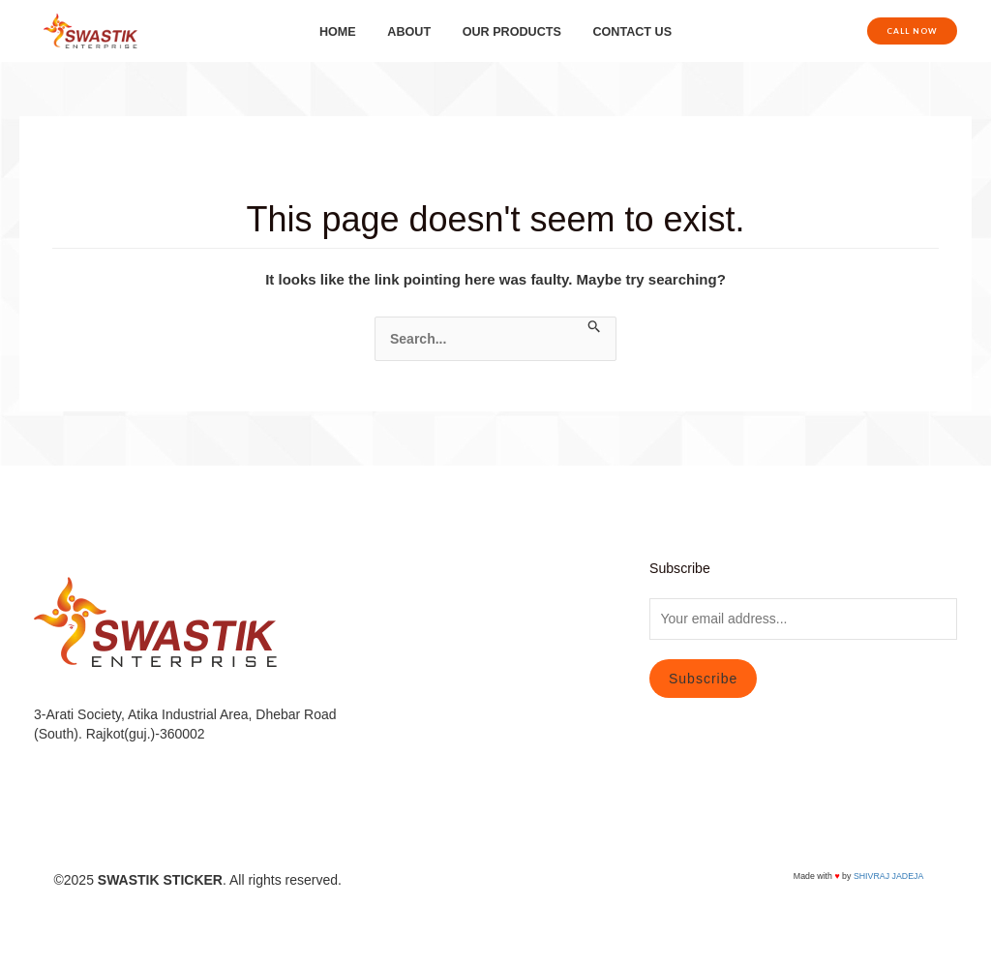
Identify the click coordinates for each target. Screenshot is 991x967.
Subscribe (703, 678)
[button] (912, 31)
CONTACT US (621, 32)
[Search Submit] (594, 327)
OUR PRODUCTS (508, 32)
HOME (348, 32)
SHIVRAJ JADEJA (888, 876)
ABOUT (413, 32)
